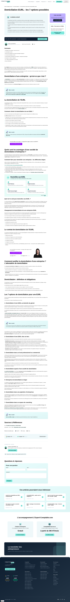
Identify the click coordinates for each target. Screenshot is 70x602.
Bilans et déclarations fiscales (44, 566)
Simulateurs (55, 563)
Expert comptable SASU (28, 585)
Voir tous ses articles (12, 450)
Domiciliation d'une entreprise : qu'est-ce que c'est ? (12, 50)
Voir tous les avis (42, 436)
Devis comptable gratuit (10, 569)
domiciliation (7, 79)
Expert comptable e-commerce (29, 588)
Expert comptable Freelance (29, 587)
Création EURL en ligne (43, 575)
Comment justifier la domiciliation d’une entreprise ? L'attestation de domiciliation (16, 56)
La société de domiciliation (9, 371)
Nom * (28, 467)
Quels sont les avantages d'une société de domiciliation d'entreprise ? (14, 53)
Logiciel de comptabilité (43, 563)
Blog (54, 569)
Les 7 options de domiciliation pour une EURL (11, 59)
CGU (12, 599)
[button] (2, 601)
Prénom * (7, 467)
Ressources (49, 1)
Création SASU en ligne (43, 574)
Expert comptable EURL (28, 584)
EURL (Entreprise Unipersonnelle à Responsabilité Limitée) (28, 6)
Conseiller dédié (55, 583)
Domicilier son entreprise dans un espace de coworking (13, 407)
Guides (54, 566)
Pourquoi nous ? (43, 1)
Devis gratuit (59, 1)
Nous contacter (55, 581)
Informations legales (8, 599)
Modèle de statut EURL (28, 574)
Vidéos (54, 570)
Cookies (14, 599)
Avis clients (54, 577)
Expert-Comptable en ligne (8, 6)
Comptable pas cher (27, 563)
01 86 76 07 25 (7, 565)
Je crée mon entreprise (20, 534)
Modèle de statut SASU (28, 575)
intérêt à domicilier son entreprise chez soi (12, 313)
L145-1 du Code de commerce (9, 360)
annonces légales (21, 108)
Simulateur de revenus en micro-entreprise (31, 578)
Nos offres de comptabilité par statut (30, 566)
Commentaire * (8, 472)
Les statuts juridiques (16, 6)
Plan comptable (55, 572)
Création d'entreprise (31, 1)
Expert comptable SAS (28, 581)
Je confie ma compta (49, 534)
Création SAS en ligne (43, 578)
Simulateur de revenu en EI (28, 577)
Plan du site (55, 584)
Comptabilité (38, 1)
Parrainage (54, 580)
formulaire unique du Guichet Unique (37, 172)
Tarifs (54, 1)
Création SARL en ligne (43, 577)
